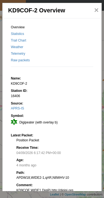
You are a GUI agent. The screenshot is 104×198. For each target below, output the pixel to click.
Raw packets (20, 60)
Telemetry (18, 54)
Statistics (17, 34)
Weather (17, 47)
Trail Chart (18, 40)
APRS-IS (17, 108)
